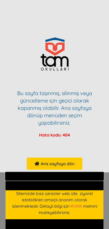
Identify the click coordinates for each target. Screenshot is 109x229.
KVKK (76, 206)
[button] (55, 176)
